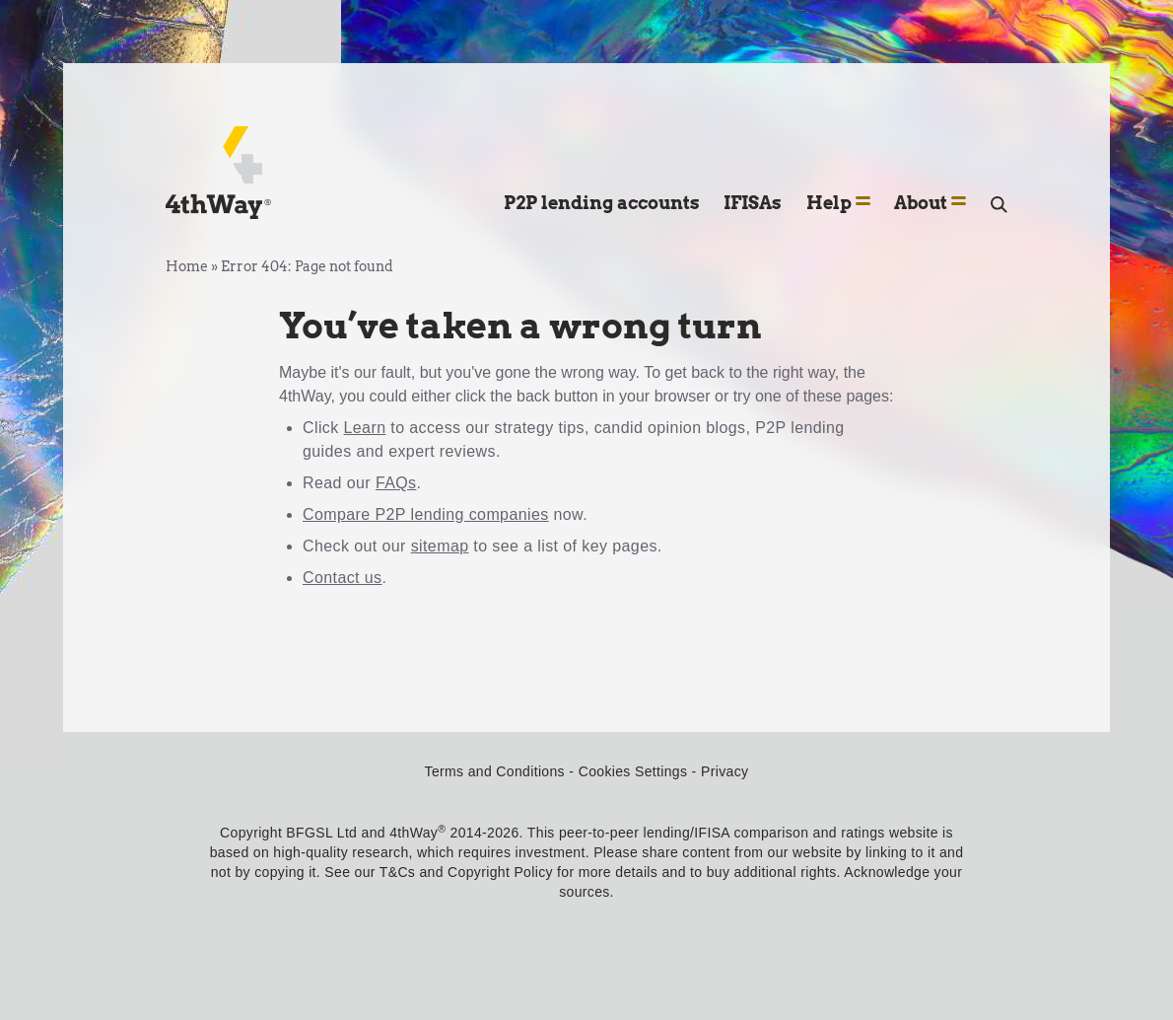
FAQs (396, 482)
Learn (365, 427)
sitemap (440, 546)
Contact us (342, 577)
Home (187, 266)
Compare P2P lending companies (426, 514)
